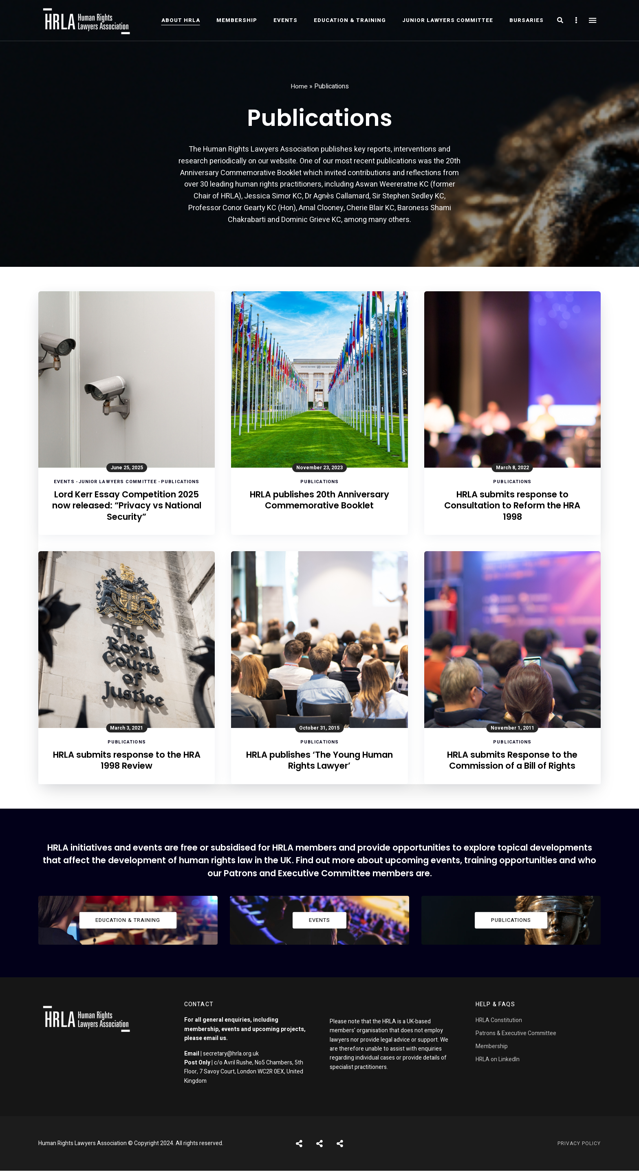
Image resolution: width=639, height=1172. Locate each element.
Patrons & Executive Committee (516, 1034)
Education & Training (350, 20)
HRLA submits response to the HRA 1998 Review (126, 761)
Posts (299, 1145)
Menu (592, 20)
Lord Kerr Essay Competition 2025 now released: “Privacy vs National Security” (126, 506)
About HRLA (180, 20)
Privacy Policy (579, 1144)
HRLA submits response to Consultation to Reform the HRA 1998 (512, 506)
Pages (340, 1145)
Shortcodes (319, 1145)
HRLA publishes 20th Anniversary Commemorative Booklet (319, 506)
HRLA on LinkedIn (498, 1060)
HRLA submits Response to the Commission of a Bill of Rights (512, 761)
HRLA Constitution (499, 1021)
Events (285, 20)
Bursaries (526, 20)
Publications (180, 481)
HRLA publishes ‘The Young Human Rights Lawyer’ (319, 761)
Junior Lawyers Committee (447, 20)
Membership (236, 20)
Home (299, 86)
